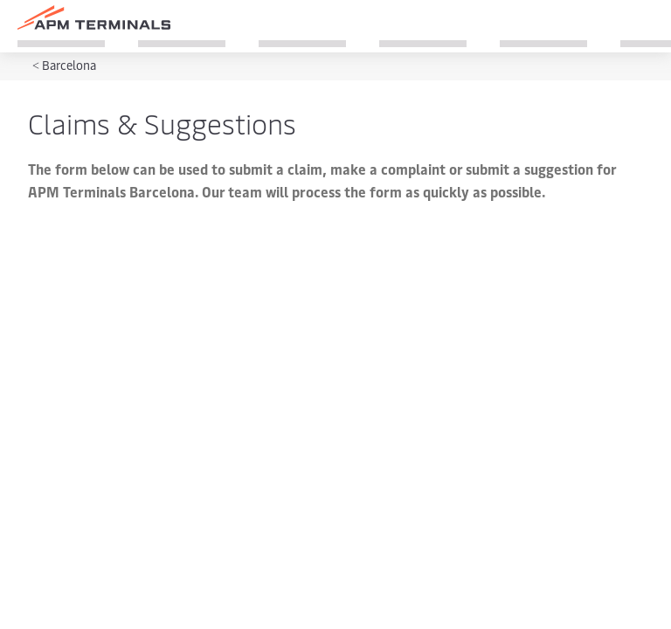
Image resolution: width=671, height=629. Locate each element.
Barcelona (69, 65)
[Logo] (93, 17)
